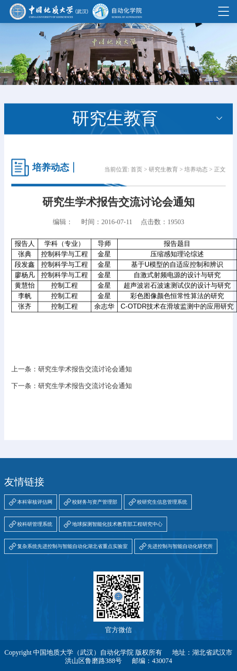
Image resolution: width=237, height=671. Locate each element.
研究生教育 (163, 175)
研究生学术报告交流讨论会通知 (85, 374)
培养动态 (196, 175)
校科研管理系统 (34, 524)
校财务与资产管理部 (94, 502)
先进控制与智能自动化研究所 (180, 546)
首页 (136, 175)
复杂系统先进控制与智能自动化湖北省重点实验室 (72, 546)
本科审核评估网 (34, 502)
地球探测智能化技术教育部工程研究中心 (117, 524)
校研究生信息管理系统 (162, 502)
